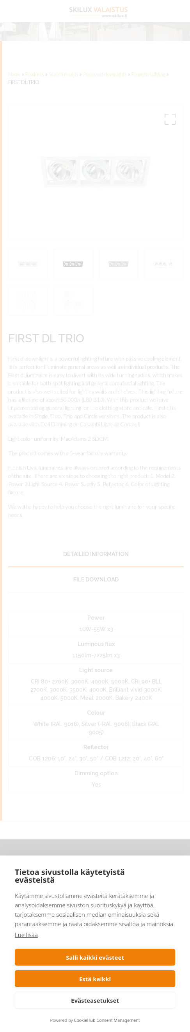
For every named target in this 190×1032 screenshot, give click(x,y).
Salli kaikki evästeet (95, 957)
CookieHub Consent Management (107, 1020)
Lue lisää (26, 935)
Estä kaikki (95, 979)
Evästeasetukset (95, 1000)
